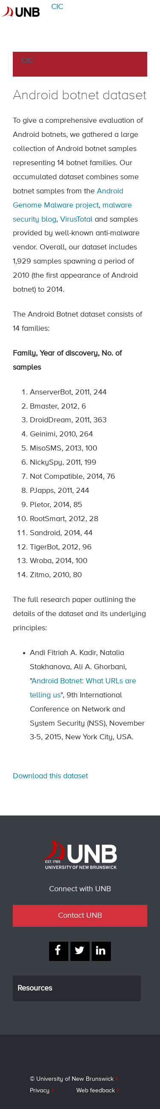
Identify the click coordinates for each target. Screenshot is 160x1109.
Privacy (39, 1091)
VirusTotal (76, 219)
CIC (57, 7)
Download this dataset (50, 776)
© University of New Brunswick (71, 1079)
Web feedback (95, 1091)
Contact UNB (80, 915)
